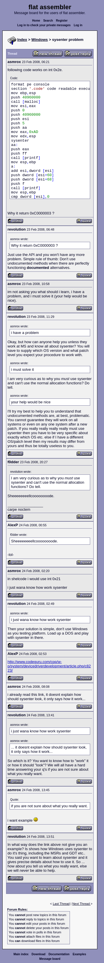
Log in (78, 25)
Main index (21, 954)
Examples (79, 954)
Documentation (59, 954)
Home (36, 20)
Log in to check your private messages (44, 25)
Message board (49, 958)
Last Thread (61, 903)
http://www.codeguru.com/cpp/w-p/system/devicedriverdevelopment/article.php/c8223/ (49, 666)
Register (62, 20)
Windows (39, 39)
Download (38, 954)
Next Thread (81, 903)
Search (48, 20)
